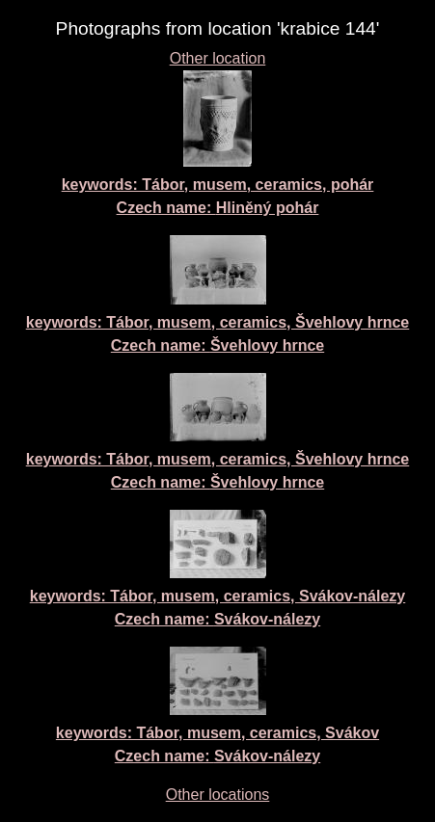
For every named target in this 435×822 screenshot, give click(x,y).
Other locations (218, 794)
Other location (218, 58)
